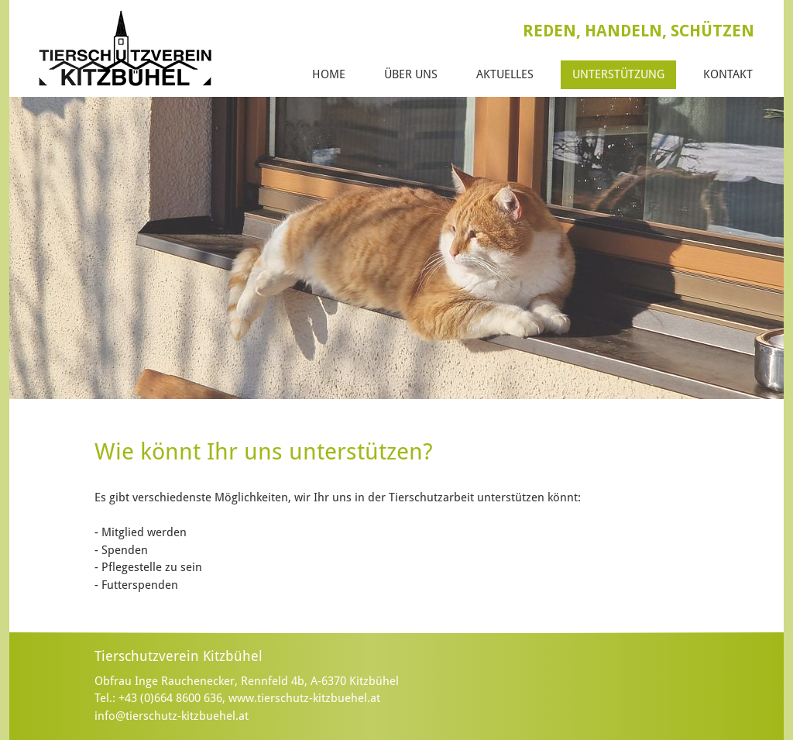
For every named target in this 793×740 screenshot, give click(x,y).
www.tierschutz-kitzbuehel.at (304, 698)
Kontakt (728, 74)
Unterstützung (618, 74)
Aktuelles (505, 74)
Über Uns (411, 74)
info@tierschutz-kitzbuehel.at (171, 716)
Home (328, 74)
